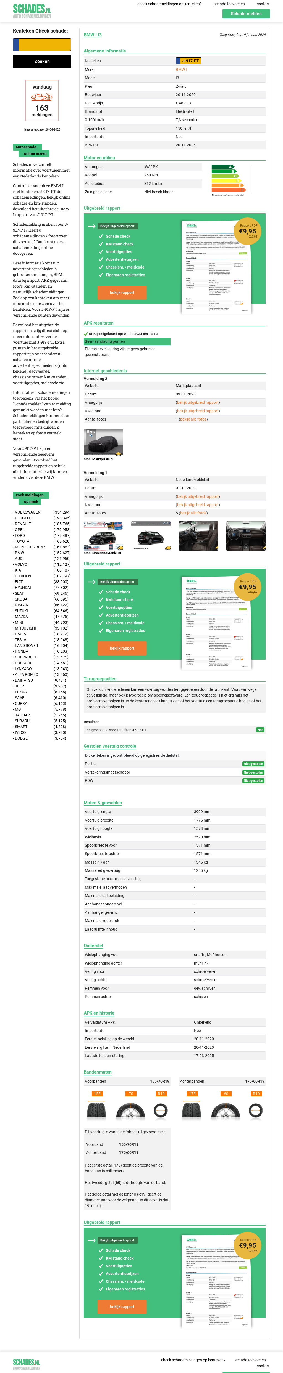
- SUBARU (39, 721)
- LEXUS (39, 692)
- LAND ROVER (41, 646)
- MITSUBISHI (41, 628)
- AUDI (42, 559)
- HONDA (41, 651)
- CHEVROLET (41, 657)
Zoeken (42, 61)
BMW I (181, 69)
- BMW (42, 553)
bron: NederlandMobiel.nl (102, 553)
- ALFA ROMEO (41, 675)
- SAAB (39, 698)
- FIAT (41, 582)
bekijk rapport (122, 292)
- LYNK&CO (41, 669)
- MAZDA (41, 617)
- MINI (41, 622)
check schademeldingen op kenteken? (169, 4)
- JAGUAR (39, 715)
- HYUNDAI (41, 588)
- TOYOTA (42, 541)
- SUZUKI (41, 611)
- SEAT (41, 593)
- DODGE (39, 738)
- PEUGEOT (42, 518)
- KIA (42, 570)
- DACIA (41, 634)
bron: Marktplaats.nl (98, 459)
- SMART (39, 727)
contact (263, 4)
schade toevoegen (229, 4)
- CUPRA (39, 704)
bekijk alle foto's (193, 419)
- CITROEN (42, 576)
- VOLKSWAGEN (42, 512)
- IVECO (39, 732)
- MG (39, 709)
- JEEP (39, 686)
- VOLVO (42, 564)
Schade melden (246, 13)
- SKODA (41, 599)
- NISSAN (41, 605)
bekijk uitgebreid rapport (198, 402)
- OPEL (42, 530)
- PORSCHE (41, 663)
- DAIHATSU (39, 680)
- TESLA (41, 640)
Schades (32, 10)
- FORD (42, 535)
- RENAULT (42, 524)
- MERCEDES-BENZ (42, 547)
